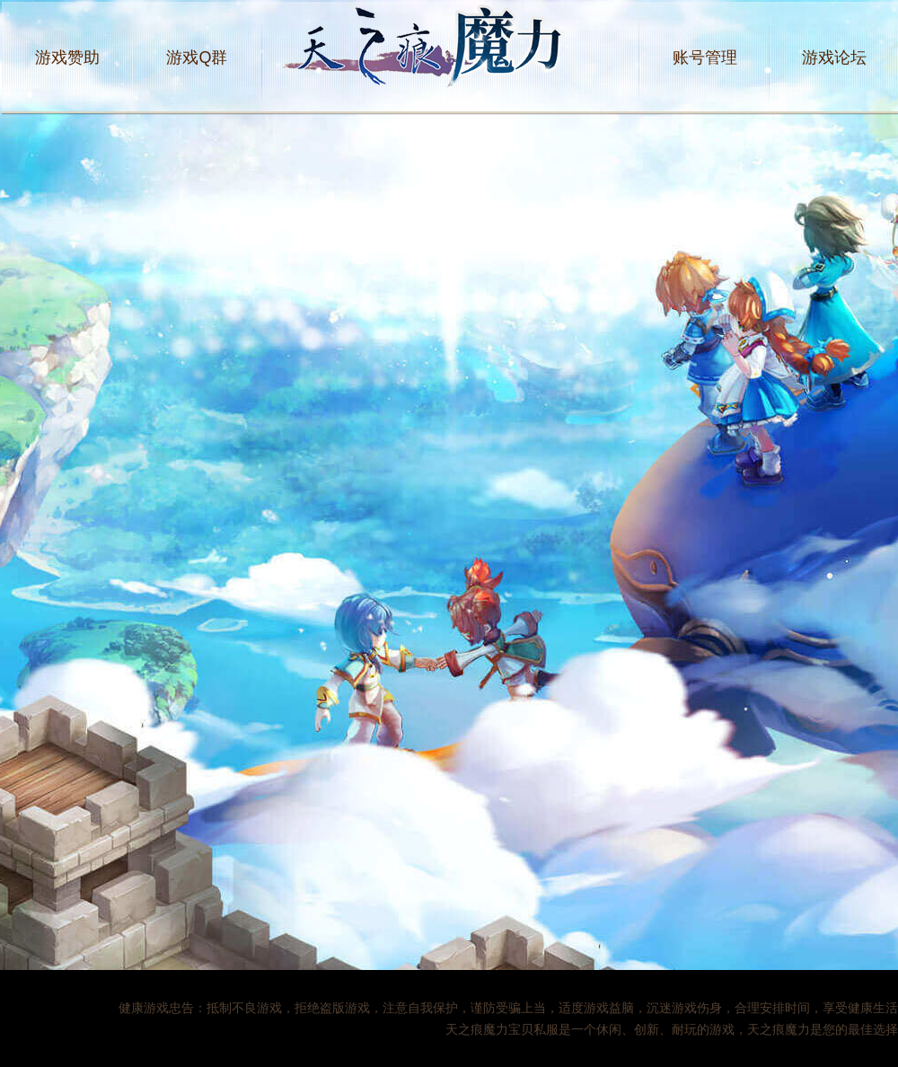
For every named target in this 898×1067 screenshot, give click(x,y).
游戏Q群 (196, 57)
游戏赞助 (67, 57)
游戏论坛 (834, 57)
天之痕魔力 (450, 57)
